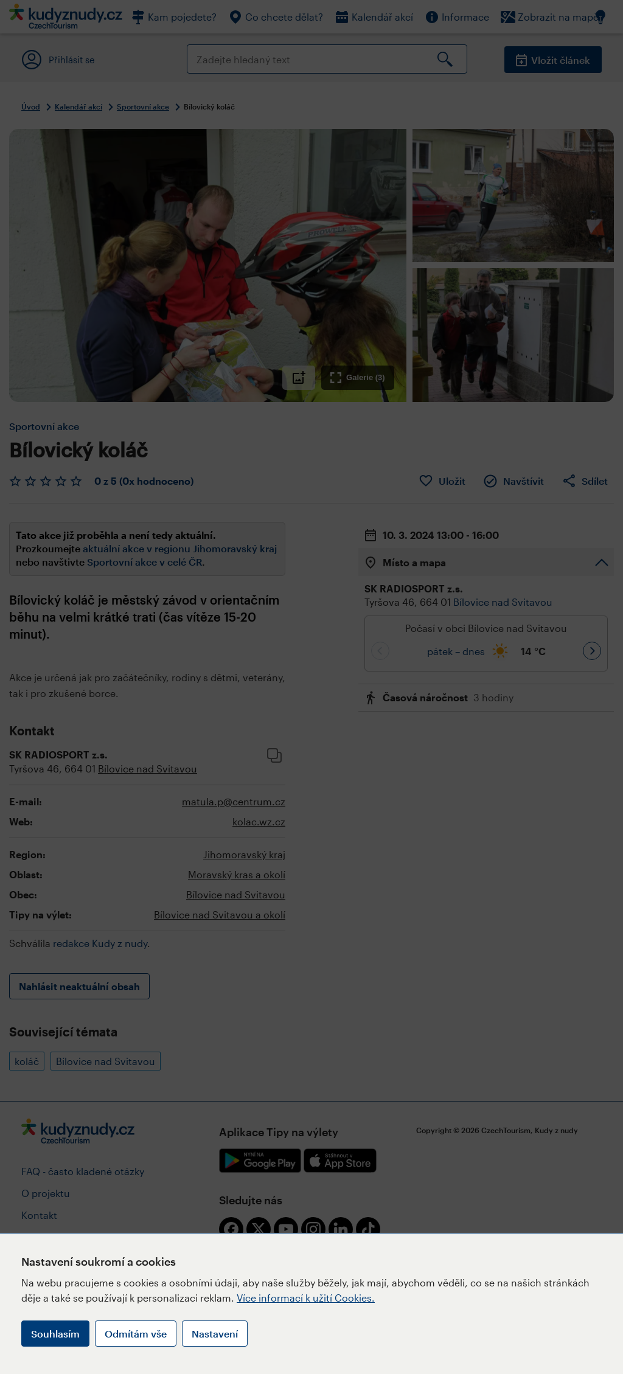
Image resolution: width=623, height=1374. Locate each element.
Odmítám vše (136, 1333)
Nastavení (215, 1333)
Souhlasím (55, 1333)
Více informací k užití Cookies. (306, 1297)
